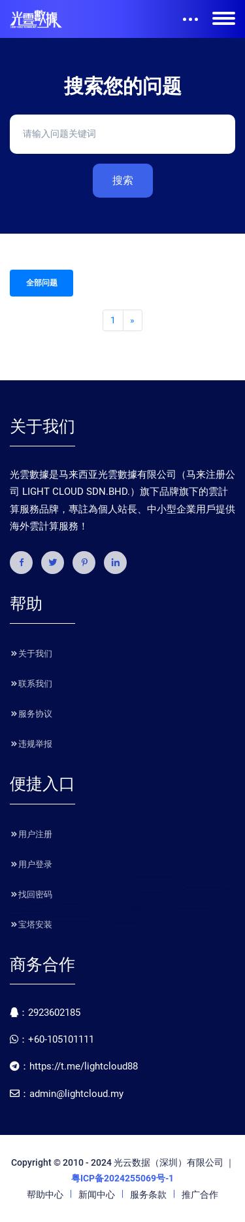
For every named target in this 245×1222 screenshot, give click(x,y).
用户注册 (31, 834)
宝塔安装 (31, 924)
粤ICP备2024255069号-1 (122, 1178)
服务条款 (148, 1194)
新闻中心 (96, 1194)
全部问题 (41, 282)
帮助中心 (45, 1194)
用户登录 (31, 864)
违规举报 (31, 744)
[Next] (132, 320)
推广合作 (200, 1194)
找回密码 (31, 894)
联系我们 (31, 684)
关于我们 (31, 653)
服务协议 (31, 714)
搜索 (122, 180)
